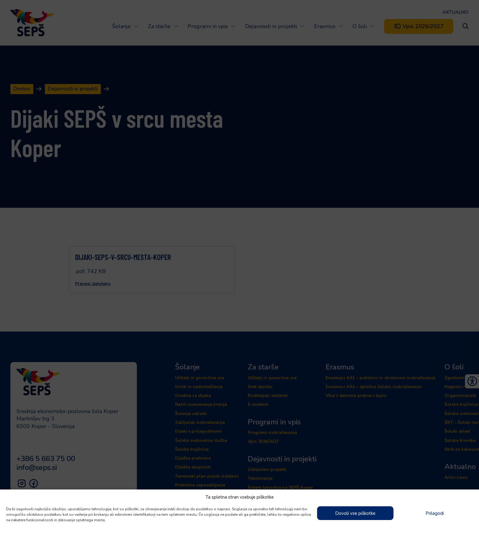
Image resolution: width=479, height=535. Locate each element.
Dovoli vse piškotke (355, 513)
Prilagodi (435, 513)
